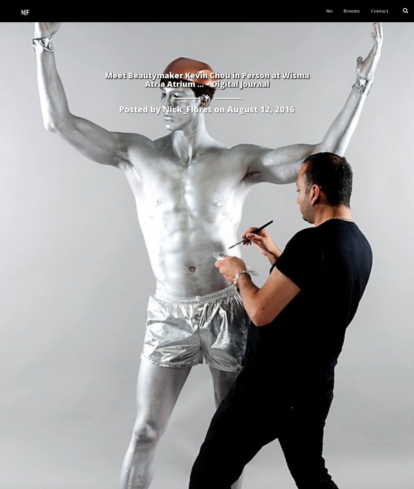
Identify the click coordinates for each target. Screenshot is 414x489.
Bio (329, 11)
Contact (379, 11)
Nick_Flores (187, 109)
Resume (351, 11)
